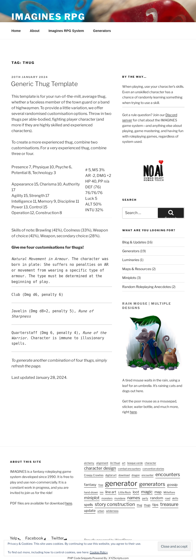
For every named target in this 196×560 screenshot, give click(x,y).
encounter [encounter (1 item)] (148, 475)
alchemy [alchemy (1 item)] (89, 463)
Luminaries (130, 260)
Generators (102, 31)
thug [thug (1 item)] (139, 505)
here (133, 412)
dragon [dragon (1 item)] (136, 475)
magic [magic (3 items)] (147, 491)
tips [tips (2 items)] (155, 505)
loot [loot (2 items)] (136, 492)
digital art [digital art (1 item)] (111, 475)
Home (16, 31)
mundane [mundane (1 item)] (119, 498)
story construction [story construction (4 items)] (115, 504)
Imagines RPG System (66, 31)
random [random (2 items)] (156, 498)
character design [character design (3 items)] (100, 468)
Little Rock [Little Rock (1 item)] (124, 492)
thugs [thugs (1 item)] (147, 505)
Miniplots (129, 278)
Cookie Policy (99, 552)
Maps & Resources (136, 269)
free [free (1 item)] (100, 485)
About (34, 31)
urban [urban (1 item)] (100, 511)
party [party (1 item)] (145, 498)
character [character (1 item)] (150, 463)
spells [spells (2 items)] (88, 505)
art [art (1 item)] (123, 463)
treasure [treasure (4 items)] (169, 504)
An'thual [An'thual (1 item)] (115, 463)
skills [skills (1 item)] (175, 498)
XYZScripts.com (119, 558)
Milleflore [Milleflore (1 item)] (169, 492)
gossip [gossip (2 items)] (172, 485)
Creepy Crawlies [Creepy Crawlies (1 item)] (93, 475)
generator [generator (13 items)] (121, 483)
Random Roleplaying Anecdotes (146, 287)
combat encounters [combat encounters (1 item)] (129, 468)
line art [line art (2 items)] (110, 492)
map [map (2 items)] (158, 492)
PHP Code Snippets (80, 558)
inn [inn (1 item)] (101, 492)
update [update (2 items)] (89, 511)
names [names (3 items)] (133, 497)
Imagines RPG (48, 16)
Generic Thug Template (44, 83)
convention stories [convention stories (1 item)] (153, 468)
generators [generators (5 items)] (152, 484)
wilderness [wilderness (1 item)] (112, 511)
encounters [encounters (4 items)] (167, 474)
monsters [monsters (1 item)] (106, 498)
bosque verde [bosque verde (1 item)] (135, 463)
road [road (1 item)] (167, 498)
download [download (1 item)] (124, 475)
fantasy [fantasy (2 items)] (90, 485)
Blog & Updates (134, 242)
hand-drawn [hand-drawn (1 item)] (91, 492)
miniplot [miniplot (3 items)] (92, 497)
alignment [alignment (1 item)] (102, 463)
